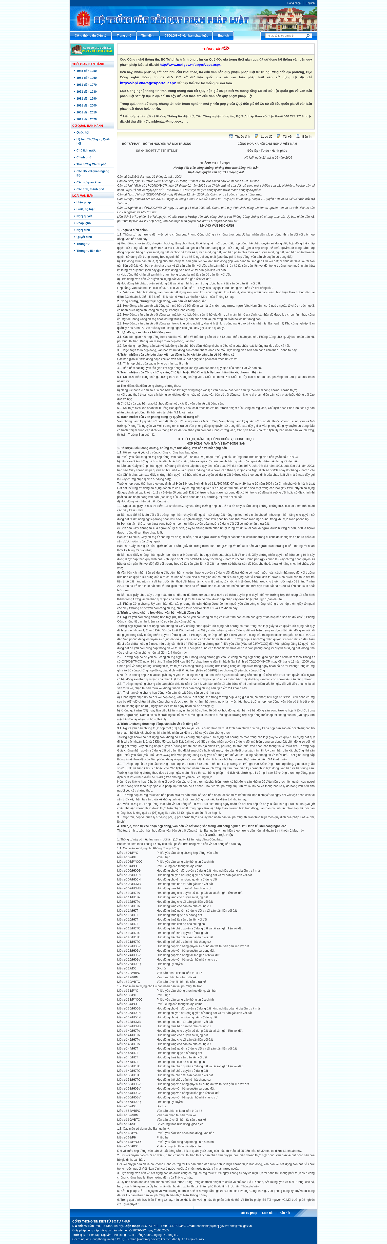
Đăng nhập (294, 2)
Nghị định (83, 230)
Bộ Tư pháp (249, 1213)
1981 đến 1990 (87, 98)
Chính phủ (84, 157)
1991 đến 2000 (87, 105)
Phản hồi (283, 1213)
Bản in (306, 136)
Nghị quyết (84, 216)
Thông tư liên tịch (89, 251)
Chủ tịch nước (86, 150)
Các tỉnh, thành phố (90, 189)
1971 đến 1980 (87, 91)
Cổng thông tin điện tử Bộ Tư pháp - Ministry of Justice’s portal (193, 18)
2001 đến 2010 (87, 112)
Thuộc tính (242, 136)
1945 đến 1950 (87, 71)
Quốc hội (83, 132)
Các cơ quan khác (89, 182)
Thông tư (83, 244)
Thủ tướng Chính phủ (91, 164)
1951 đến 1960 (87, 78)
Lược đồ (266, 136)
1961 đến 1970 (87, 84)
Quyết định (84, 237)
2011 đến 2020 (87, 119)
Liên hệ (267, 1213)
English (310, 2)
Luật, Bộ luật (86, 209)
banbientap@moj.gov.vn (167, 121)
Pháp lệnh (84, 223)
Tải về (287, 136)
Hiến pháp (84, 202)
